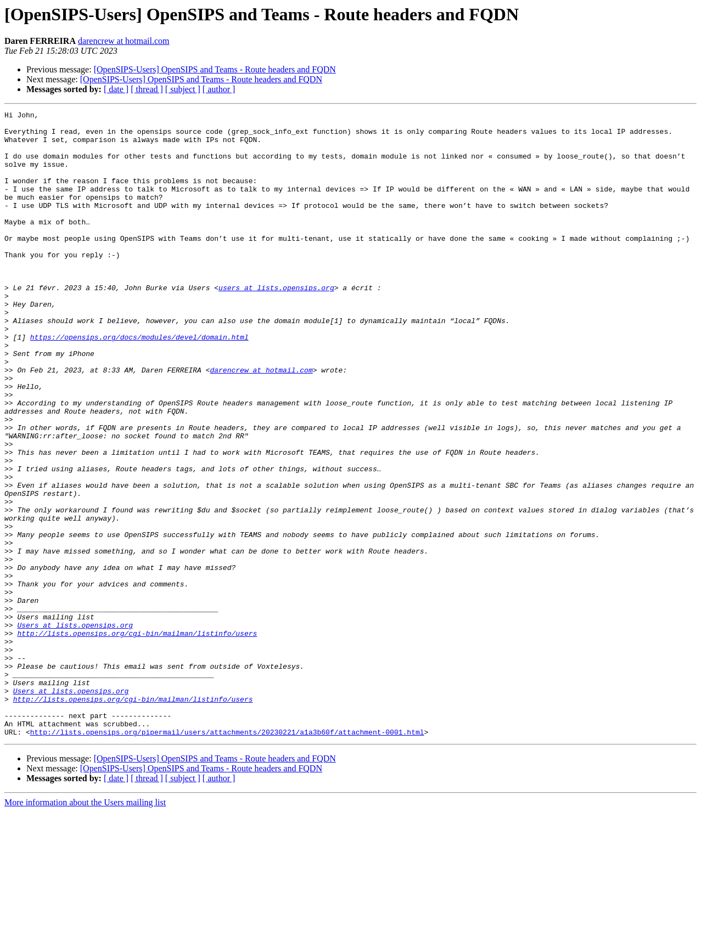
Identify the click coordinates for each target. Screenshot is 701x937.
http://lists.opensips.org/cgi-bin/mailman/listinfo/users (137, 738)
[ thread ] (147, 89)
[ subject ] (182, 89)
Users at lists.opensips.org (75, 728)
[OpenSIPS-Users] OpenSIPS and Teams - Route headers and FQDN (215, 69)
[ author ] (219, 89)
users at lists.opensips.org (276, 324)
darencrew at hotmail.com (124, 41)
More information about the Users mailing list (85, 927)
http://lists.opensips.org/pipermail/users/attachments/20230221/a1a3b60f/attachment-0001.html (227, 857)
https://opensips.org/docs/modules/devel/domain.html (139, 383)
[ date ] (116, 89)
